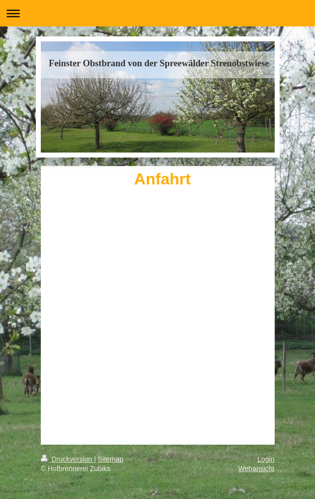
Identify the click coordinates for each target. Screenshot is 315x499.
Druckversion (67, 459)
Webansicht (256, 469)
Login (265, 459)
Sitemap (110, 459)
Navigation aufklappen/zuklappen (157, 13)
